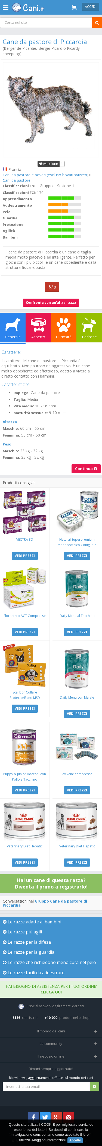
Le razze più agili (22, 932)
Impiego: (22, 392)
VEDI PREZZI (25, 555)
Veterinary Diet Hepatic (24, 846)
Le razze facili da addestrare (33, 973)
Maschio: (11, 428)
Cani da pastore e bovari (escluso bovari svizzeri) (45, 174)
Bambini (10, 237)
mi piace (48, 163)
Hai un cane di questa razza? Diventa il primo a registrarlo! (51, 883)
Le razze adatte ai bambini (32, 922)
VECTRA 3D (24, 539)
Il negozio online (51, 1056)
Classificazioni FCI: (19, 192)
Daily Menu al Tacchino (77, 615)
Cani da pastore (16, 180)
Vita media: (24, 406)
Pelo (7, 211)
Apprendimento (17, 198)
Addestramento (17, 205)
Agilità (9, 230)
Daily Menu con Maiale (77, 697)
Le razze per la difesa (27, 942)
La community (51, 1043)
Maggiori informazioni (49, 1140)
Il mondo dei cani (51, 1031)
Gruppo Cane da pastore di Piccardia (45, 903)
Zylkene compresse (77, 774)
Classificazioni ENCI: (21, 185)
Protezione (13, 224)
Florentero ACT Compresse (25, 615)
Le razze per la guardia (28, 952)
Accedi (90, 6)
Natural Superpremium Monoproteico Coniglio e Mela (77, 545)
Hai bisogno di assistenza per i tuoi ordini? (51, 989)
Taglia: (20, 399)
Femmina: (11, 435)
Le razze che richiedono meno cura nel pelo (49, 962)
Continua (86, 468)
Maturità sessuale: (31, 412)
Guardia (10, 218)
